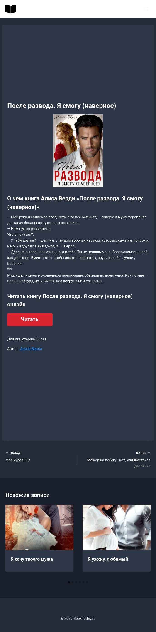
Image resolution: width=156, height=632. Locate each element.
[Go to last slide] (14, 541)
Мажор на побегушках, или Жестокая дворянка (116, 459)
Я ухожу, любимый (108, 559)
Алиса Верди (31, 349)
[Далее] (142, 541)
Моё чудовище (39, 456)
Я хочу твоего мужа (32, 559)
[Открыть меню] (146, 8)
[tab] (69, 582)
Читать (29, 319)
